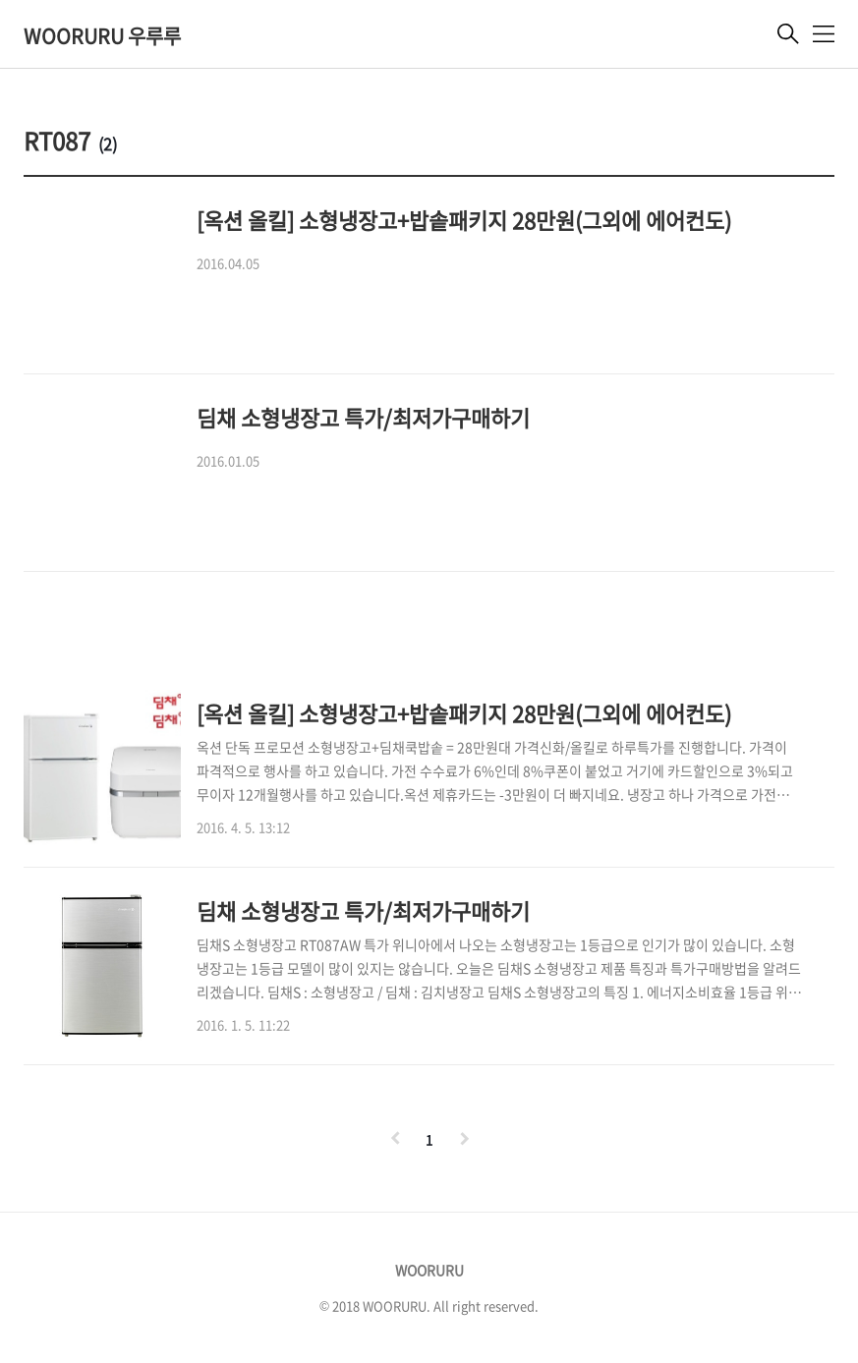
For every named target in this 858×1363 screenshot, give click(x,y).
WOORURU (429, 1269)
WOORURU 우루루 (102, 36)
